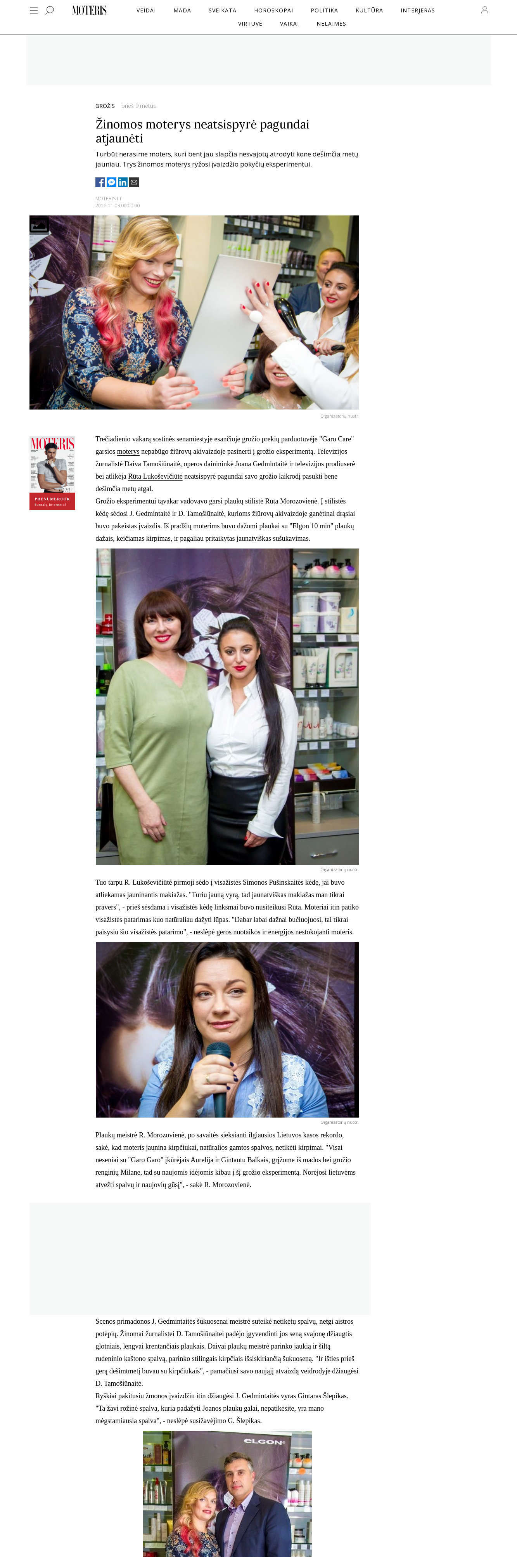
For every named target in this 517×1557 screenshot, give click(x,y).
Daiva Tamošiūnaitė (152, 464)
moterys (128, 451)
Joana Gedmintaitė (261, 464)
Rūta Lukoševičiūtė (155, 476)
